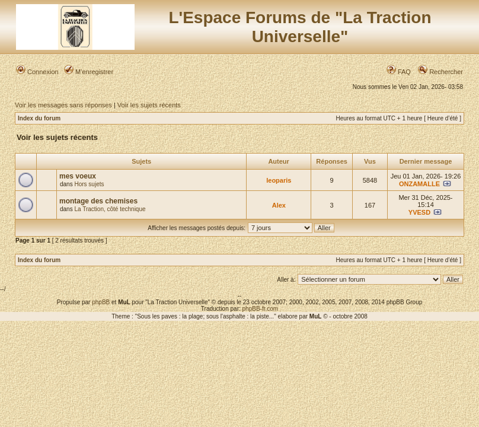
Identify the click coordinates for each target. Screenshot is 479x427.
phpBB (101, 302)
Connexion (37, 71)
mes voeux (77, 176)
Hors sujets (89, 184)
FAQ (399, 71)
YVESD (419, 212)
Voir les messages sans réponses (63, 105)
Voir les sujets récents (149, 105)
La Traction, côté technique (109, 209)
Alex (279, 205)
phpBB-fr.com (260, 308)
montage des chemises (98, 201)
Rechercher (440, 71)
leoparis (278, 180)
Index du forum (39, 118)
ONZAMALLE (419, 183)
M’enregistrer (88, 71)
